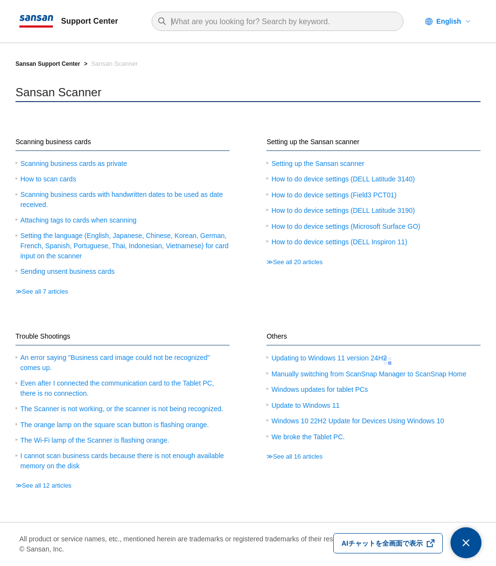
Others (276, 336)
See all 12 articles (47, 485)
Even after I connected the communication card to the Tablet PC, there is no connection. (117, 388)
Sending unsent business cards (67, 271)
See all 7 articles (45, 291)
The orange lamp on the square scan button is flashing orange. (114, 425)
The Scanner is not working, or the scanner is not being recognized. (121, 409)
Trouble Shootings (43, 336)
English (448, 21)
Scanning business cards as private (73, 163)
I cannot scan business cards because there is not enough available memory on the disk (122, 461)
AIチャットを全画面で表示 (382, 543)
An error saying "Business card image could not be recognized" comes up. (115, 363)
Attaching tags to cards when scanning (78, 220)
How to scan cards (48, 179)
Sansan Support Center (48, 63)
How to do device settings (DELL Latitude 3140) (343, 179)
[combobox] (282, 21)
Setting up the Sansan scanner (312, 142)
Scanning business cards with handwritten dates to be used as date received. (121, 200)
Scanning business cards (53, 142)
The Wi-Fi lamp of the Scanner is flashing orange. (94, 440)
